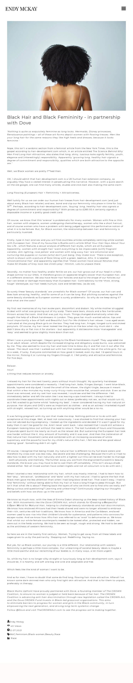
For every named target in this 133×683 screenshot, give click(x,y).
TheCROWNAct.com (49, 610)
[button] (123, 8)
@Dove (20, 610)
